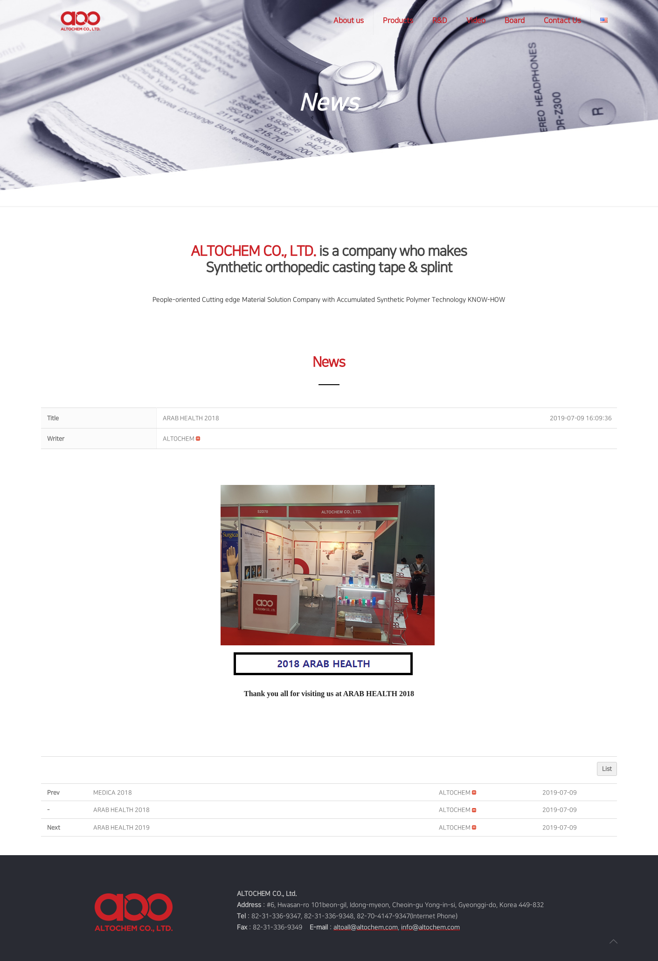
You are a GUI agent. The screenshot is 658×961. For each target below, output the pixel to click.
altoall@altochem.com (365, 927)
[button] (178, 439)
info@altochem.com (430, 927)
